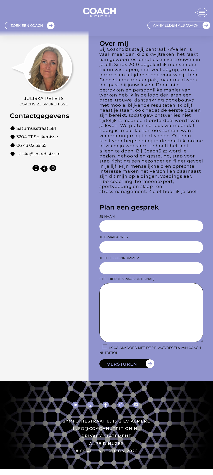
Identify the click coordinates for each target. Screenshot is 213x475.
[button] (201, 13)
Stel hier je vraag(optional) (126, 279)
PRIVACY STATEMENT (106, 436)
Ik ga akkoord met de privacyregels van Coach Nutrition (150, 350)
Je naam (107, 216)
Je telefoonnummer (119, 258)
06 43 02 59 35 (31, 145)
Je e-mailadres (113, 237)
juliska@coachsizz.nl (38, 153)
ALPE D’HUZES (106, 443)
